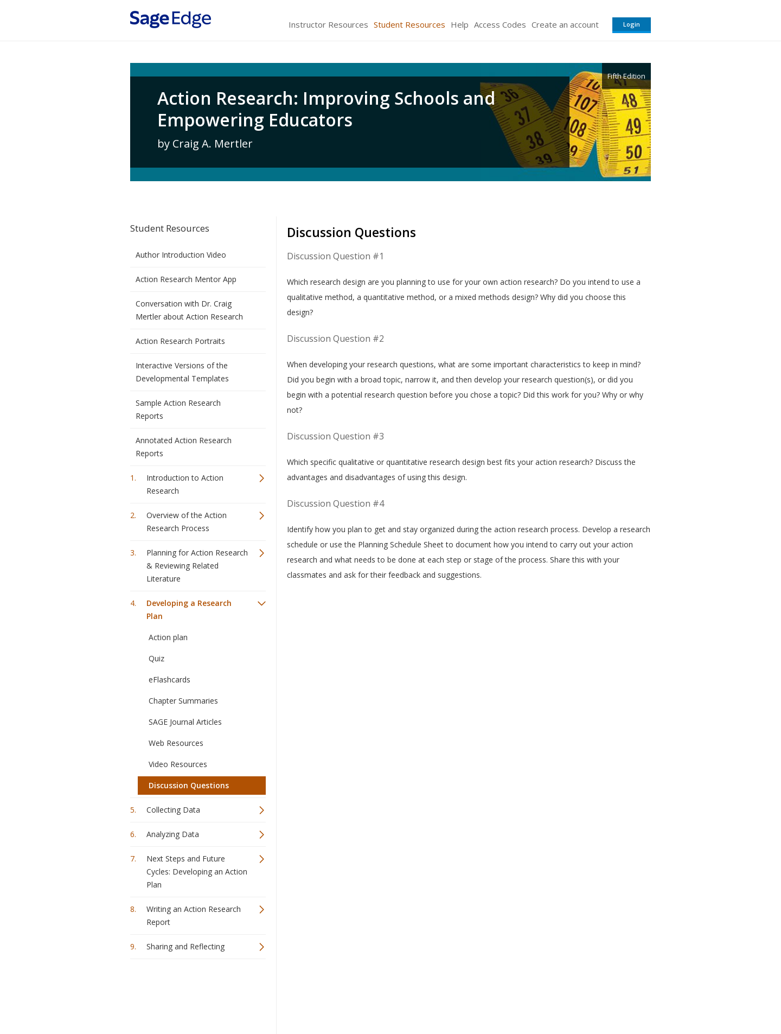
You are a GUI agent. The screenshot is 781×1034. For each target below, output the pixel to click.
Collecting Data (173, 810)
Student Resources (409, 24)
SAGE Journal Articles (185, 722)
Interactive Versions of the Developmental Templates (182, 372)
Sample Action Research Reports (178, 409)
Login (631, 24)
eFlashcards (169, 679)
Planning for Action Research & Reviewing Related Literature (197, 565)
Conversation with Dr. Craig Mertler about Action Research (189, 310)
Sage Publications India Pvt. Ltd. (287, 993)
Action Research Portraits (180, 341)
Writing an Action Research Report (193, 915)
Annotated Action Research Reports (184, 446)
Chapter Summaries (183, 700)
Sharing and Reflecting (185, 946)
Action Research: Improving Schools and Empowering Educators (326, 109)
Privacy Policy (579, 993)
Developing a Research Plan (189, 609)
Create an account (565, 24)
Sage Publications (192, 993)
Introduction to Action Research (184, 484)
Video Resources (178, 764)
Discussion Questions (189, 785)
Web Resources (176, 743)
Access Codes (500, 24)
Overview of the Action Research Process (186, 521)
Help (460, 24)
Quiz (156, 658)
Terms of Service (452, 993)
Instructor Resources (328, 24)
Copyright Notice (518, 993)
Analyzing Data (172, 834)
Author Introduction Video (181, 255)
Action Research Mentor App (186, 279)
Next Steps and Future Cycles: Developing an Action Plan (196, 871)
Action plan (168, 637)
